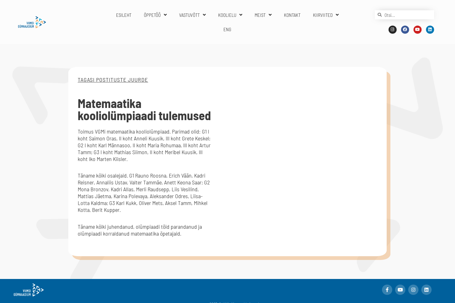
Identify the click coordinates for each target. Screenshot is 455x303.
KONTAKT (292, 15)
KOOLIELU (230, 14)
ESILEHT (123, 15)
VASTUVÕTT (192, 14)
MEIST (263, 14)
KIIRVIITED (326, 14)
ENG (227, 29)
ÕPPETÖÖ (155, 14)
